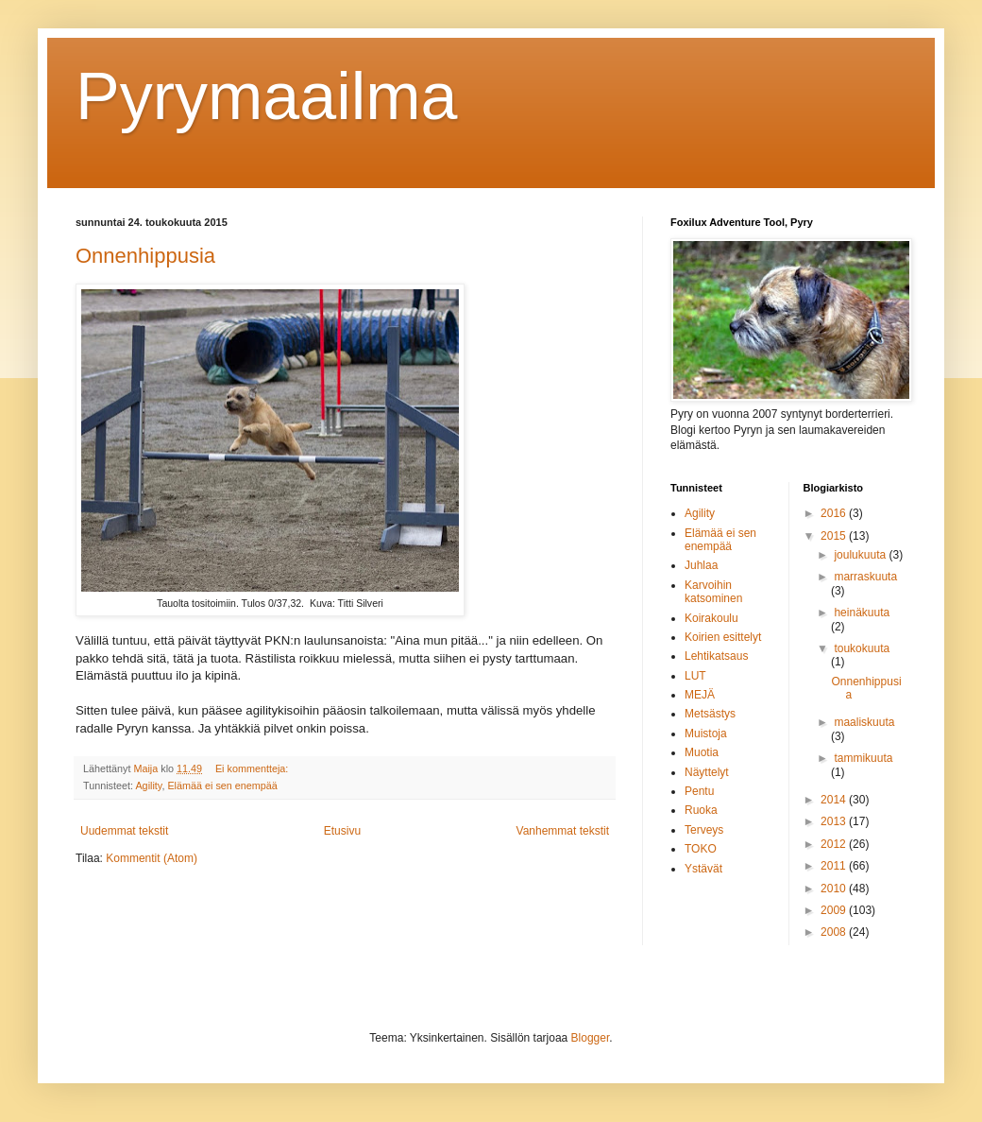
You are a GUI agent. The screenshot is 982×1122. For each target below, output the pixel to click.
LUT (695, 675)
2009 (835, 910)
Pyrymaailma (267, 96)
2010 (835, 888)
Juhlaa (701, 565)
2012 (835, 844)
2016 (835, 513)
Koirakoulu (711, 618)
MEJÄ (700, 694)
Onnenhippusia (145, 256)
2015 (835, 536)
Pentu (699, 791)
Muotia (702, 752)
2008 (835, 932)
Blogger (590, 1037)
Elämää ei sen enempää (222, 785)
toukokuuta (861, 648)
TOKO (701, 848)
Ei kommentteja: (253, 768)
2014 (835, 799)
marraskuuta (865, 576)
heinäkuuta (861, 612)
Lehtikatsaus (716, 656)
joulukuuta (861, 554)
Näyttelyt (707, 772)
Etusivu (342, 830)
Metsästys (710, 713)
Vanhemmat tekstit (562, 830)
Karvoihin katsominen (713, 591)
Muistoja (706, 733)
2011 (835, 865)
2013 (835, 821)
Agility (148, 785)
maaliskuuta (864, 722)
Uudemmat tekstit (124, 830)
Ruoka (701, 810)
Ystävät (703, 868)
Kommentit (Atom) (151, 858)
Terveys (704, 830)
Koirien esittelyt (723, 637)
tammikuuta (863, 758)
